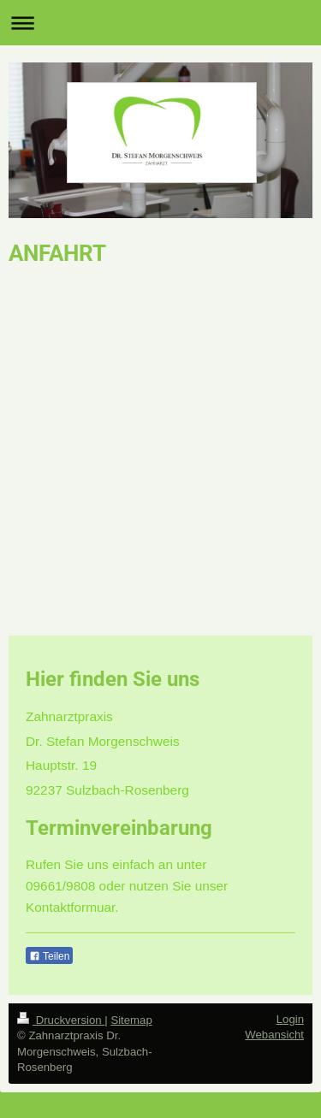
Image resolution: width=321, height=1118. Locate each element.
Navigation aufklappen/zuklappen (160, 22)
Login (290, 1019)
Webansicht (274, 1034)
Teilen (49, 956)
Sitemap (131, 1020)
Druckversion (60, 1020)
